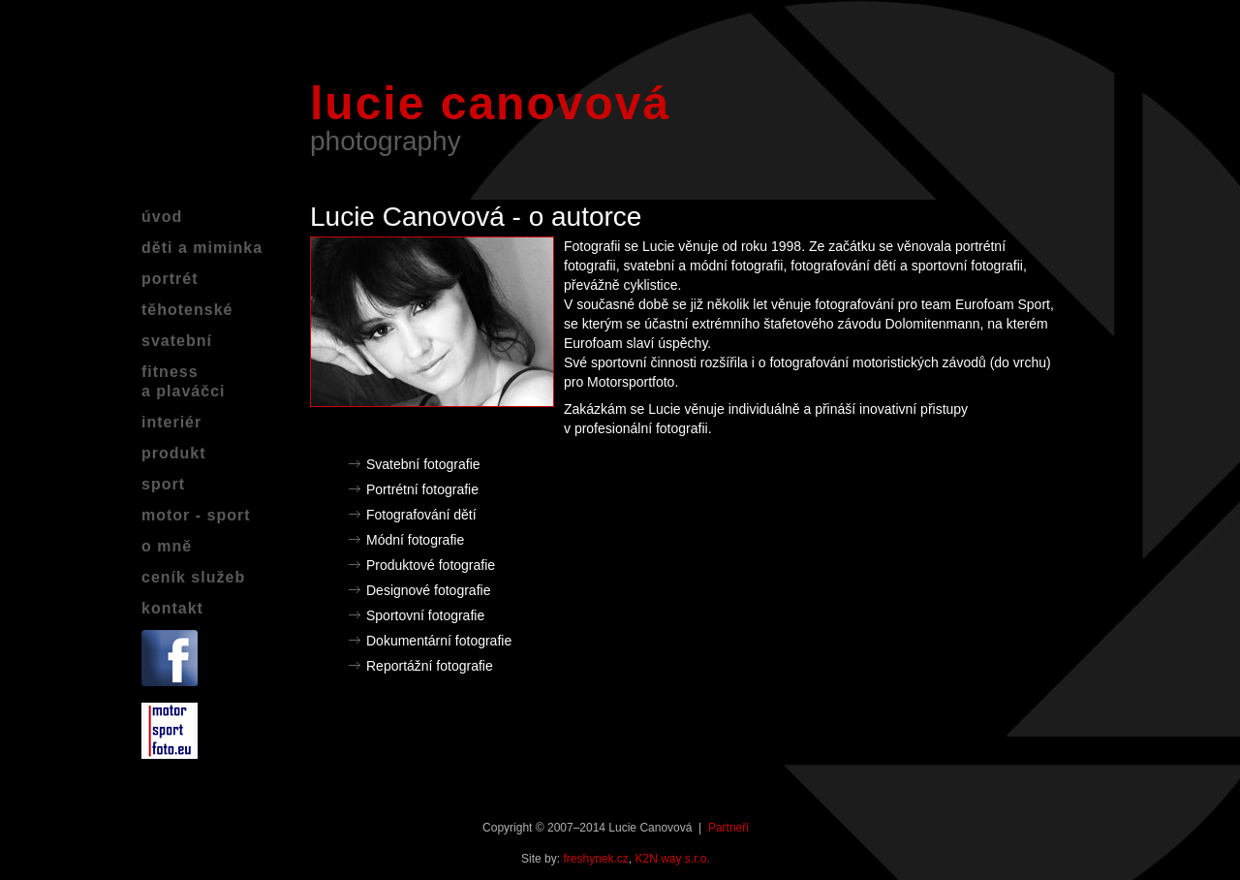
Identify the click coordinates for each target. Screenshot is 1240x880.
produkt (173, 453)
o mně (166, 546)
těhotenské (186, 309)
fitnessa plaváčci (183, 381)
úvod (161, 216)
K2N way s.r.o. (673, 858)
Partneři (728, 827)
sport (163, 484)
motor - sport (196, 515)
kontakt (172, 608)
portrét (170, 278)
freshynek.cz (595, 858)
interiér (171, 422)
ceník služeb (193, 577)
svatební (176, 340)
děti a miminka (202, 247)
